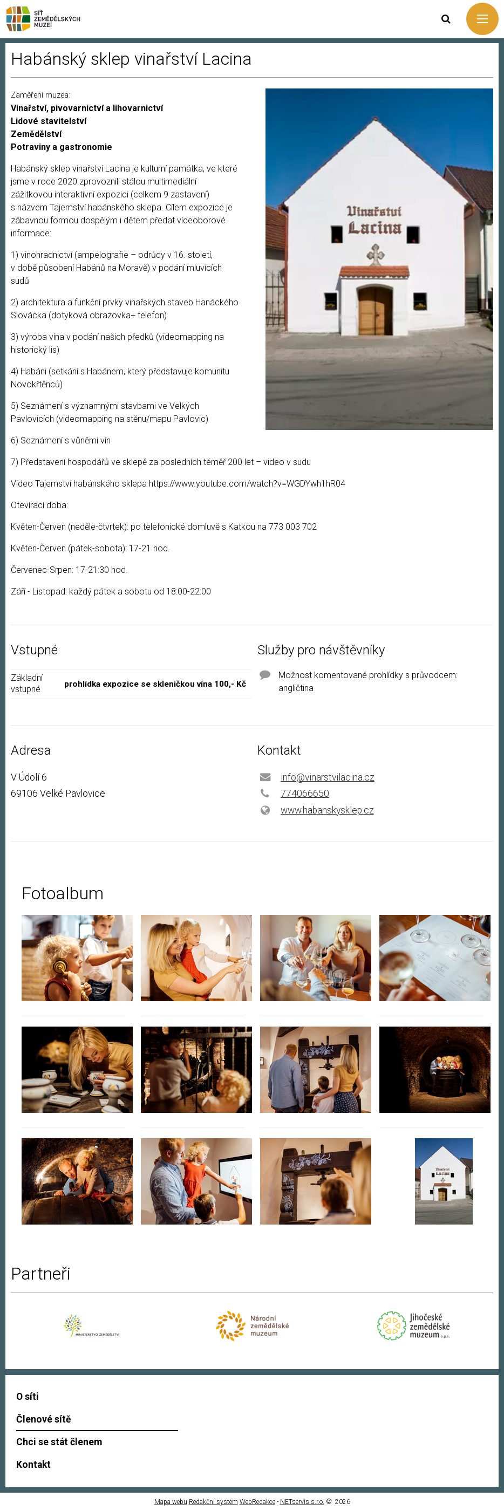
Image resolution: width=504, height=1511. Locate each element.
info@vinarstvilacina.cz (327, 777)
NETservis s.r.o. (302, 1502)
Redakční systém (213, 1502)
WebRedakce (257, 1502)
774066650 (305, 793)
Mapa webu (170, 1502)
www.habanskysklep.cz (327, 810)
